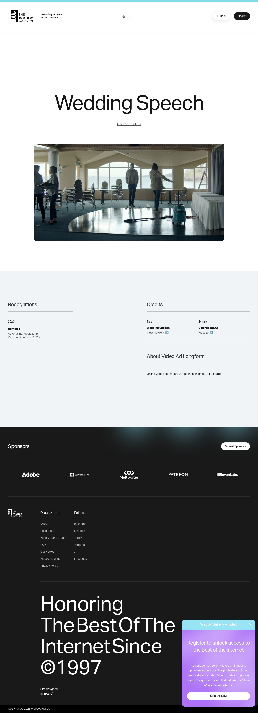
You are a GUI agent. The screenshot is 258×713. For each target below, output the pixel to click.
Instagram (80, 524)
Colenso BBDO (129, 124)
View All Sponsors (235, 446)
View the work (155, 332)
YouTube (79, 545)
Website (203, 332)
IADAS (44, 524)
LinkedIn (79, 531)
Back (220, 16)
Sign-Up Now (218, 696)
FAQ (43, 545)
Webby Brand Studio (53, 538)
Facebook (80, 558)
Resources (47, 531)
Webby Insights (50, 558)
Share (242, 16)
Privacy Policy (49, 565)
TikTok (78, 538)
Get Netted (47, 551)
